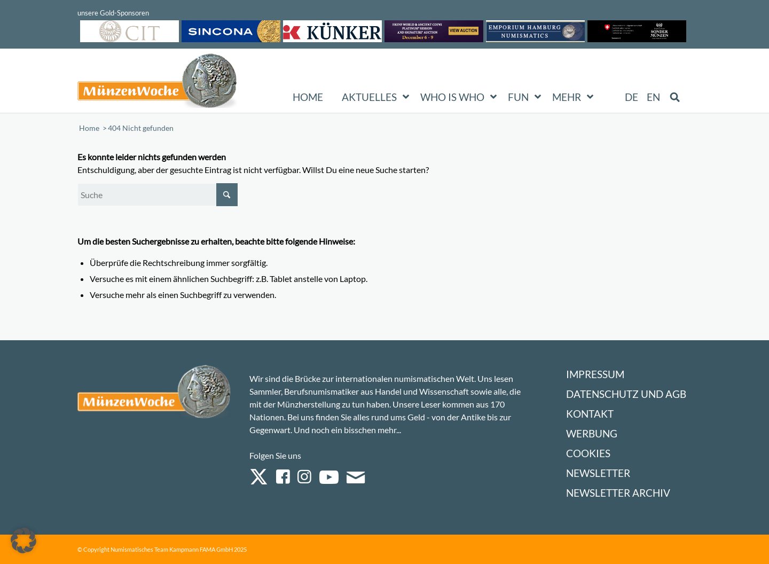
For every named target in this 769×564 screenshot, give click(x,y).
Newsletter (598, 473)
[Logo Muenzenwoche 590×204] (157, 83)
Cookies (588, 453)
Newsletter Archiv (618, 493)
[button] (23, 540)
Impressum (595, 374)
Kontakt (590, 414)
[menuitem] (632, 97)
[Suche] (157, 194)
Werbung (591, 433)
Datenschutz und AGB (626, 394)
